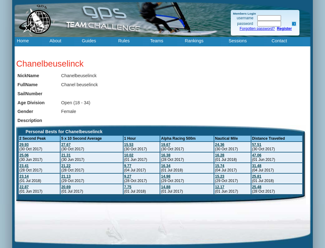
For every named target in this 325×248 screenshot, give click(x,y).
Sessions (238, 40)
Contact (279, 40)
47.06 (256, 155)
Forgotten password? (257, 28)
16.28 (219, 155)
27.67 (65, 145)
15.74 (219, 166)
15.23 (219, 176)
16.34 (165, 166)
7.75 (127, 187)
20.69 (65, 187)
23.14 (24, 176)
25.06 (24, 155)
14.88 (165, 187)
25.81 (256, 176)
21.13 (65, 176)
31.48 (256, 166)
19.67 (165, 145)
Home (23, 40)
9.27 (127, 176)
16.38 (165, 155)
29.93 (24, 145)
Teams (156, 40)
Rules (124, 40)
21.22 (65, 166)
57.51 (256, 145)
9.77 (127, 166)
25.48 (256, 187)
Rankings (194, 40)
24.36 (219, 145)
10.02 (128, 155)
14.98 (165, 176)
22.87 (24, 187)
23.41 (24, 166)
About (55, 40)
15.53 (128, 145)
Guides (89, 40)
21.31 (65, 155)
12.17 (219, 187)
